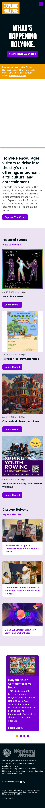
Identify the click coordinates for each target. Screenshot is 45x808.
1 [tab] (17, 736)
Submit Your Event (17, 75)
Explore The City (14, 217)
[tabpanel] (22, 693)
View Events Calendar (21, 53)
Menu (41, 4)
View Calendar (10, 244)
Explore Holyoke (11, 8)
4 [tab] (28, 736)
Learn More (11, 304)
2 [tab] (21, 736)
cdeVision (11, 798)
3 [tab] (24, 736)
